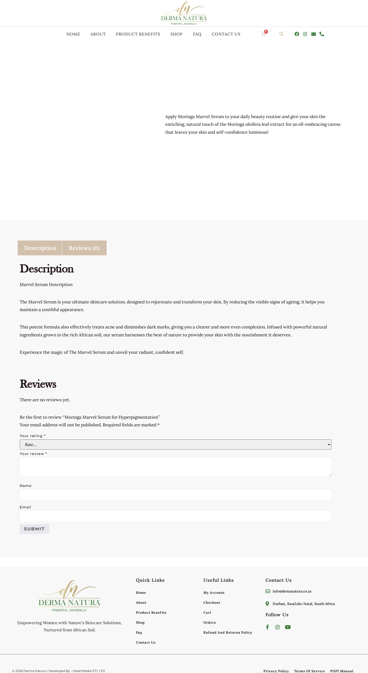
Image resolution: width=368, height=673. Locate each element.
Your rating (33, 436)
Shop (176, 34)
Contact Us (226, 34)
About (98, 34)
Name (26, 485)
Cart (207, 612)
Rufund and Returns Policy (227, 632)
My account (214, 592)
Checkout (211, 602)
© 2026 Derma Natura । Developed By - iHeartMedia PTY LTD (58, 671)
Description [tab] (40, 248)
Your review (33, 453)
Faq (197, 34)
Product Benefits (138, 34)
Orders (209, 622)
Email (25, 507)
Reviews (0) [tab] (84, 248)
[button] (281, 34)
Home (73, 34)
